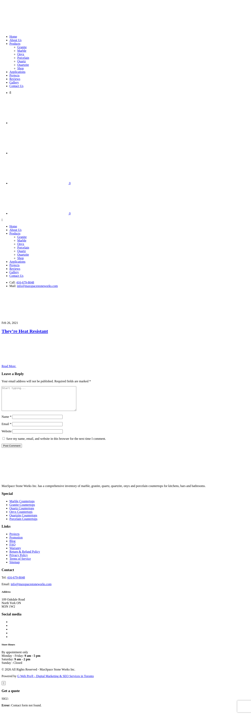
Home (13, 36)
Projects (14, 75)
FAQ (12, 549)
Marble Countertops (22, 506)
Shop (20, 68)
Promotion (16, 542)
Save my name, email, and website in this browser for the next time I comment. (56, 443)
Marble (21, 50)
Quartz (21, 61)
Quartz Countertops (21, 513)
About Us (15, 40)
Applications (17, 72)
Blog (12, 545)
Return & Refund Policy (24, 556)
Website (7, 436)
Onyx (20, 54)
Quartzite (23, 64)
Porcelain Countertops (23, 523)
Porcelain (23, 57)
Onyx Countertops (21, 516)
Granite (22, 47)
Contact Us (16, 86)
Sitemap (14, 567)
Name (6, 421)
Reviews (14, 79)
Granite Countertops (22, 509)
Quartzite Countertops (23, 520)
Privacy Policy (18, 559)
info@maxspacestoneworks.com (37, 286)
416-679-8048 (25, 282)
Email (6, 428)
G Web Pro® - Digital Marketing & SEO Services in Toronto (55, 680)
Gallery (14, 82)
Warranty (15, 552)
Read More (38, 366)
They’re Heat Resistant (25, 331)
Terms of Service (20, 563)
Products (14, 43)
